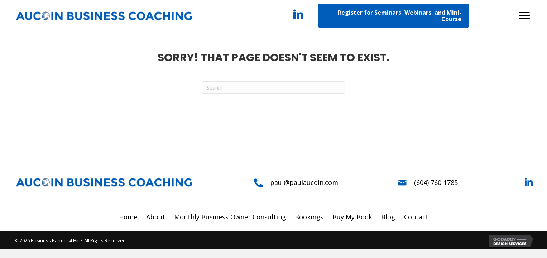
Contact (416, 216)
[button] (524, 16)
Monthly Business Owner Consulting (230, 216)
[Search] (273, 87)
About (155, 216)
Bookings (309, 216)
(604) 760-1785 (436, 182)
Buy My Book (352, 216)
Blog (388, 216)
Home (128, 216)
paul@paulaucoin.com (304, 182)
